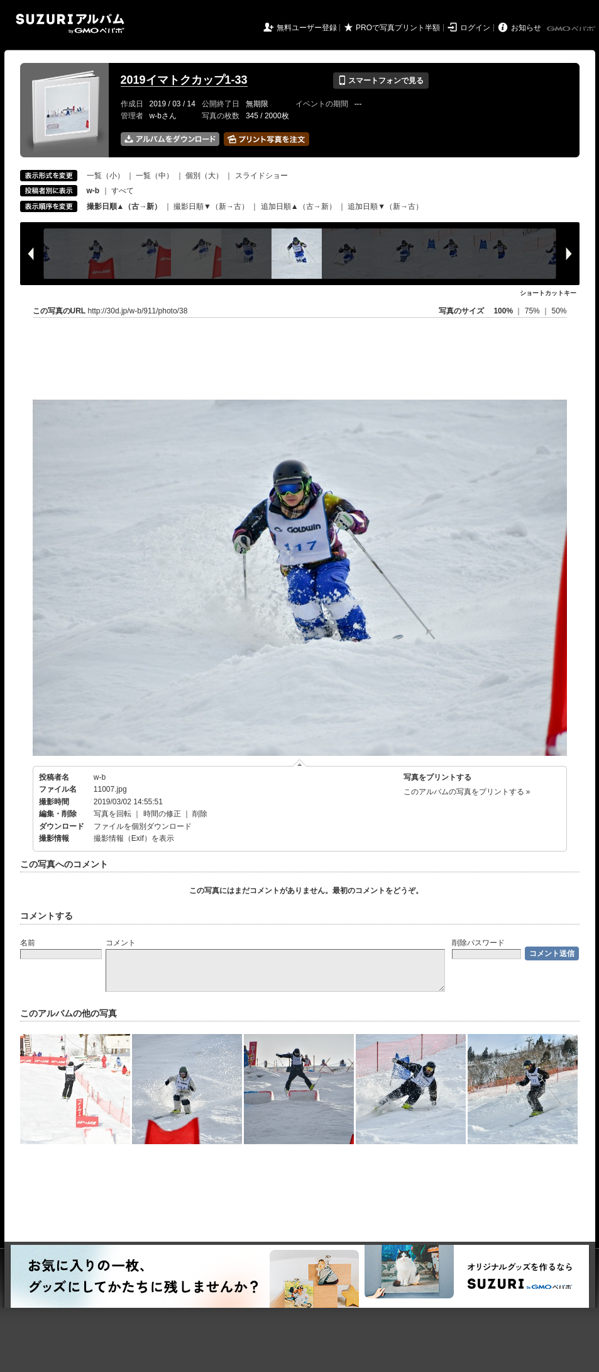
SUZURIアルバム (70, 23)
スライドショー (261, 175)
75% (533, 310)
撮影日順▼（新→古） (211, 206)
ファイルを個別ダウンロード (143, 826)
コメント (121, 942)
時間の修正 (162, 813)
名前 (27, 942)
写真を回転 (112, 813)
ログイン (475, 27)
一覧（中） (154, 175)
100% (503, 310)
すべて (122, 190)
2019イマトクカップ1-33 (184, 80)
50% (558, 310)
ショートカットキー (548, 293)
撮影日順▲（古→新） (124, 206)
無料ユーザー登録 (307, 27)
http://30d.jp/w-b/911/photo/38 (138, 310)
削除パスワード (478, 942)
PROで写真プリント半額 (398, 27)
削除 (199, 813)
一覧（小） (105, 175)
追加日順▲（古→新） (298, 206)
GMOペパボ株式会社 (572, 29)
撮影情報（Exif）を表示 (134, 838)
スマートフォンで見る (380, 80)
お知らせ (526, 27)
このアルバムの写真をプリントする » (467, 791)
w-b (100, 777)
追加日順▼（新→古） (385, 206)
